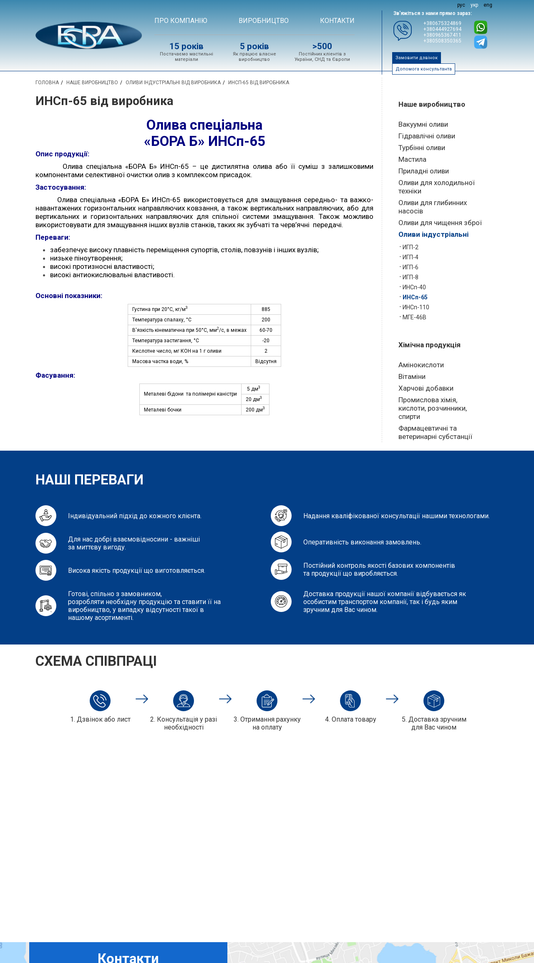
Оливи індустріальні (433, 234)
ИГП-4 (410, 257)
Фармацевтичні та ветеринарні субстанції (435, 432)
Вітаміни (412, 376)
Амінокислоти (421, 365)
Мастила (412, 159)
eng (488, 5)
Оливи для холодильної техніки (436, 186)
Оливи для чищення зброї (440, 222)
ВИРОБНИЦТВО (264, 21)
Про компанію (180, 21)
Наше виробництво (431, 104)
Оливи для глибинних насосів (432, 206)
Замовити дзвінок (416, 57)
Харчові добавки (425, 388)
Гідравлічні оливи (426, 136)
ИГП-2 (410, 247)
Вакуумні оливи (423, 124)
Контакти (337, 21)
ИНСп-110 (416, 307)
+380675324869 (442, 23)
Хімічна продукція (429, 345)
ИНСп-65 (415, 297)
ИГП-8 (410, 277)
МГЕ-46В (414, 317)
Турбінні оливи (421, 147)
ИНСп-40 (414, 287)
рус (461, 5)
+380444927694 (442, 29)
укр (474, 5)
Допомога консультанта (423, 69)
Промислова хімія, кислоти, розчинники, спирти (432, 408)
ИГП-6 (410, 267)
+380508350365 (442, 41)
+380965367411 (442, 35)
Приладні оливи (423, 171)
